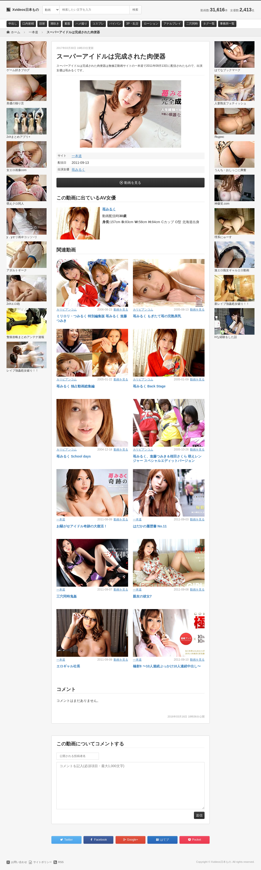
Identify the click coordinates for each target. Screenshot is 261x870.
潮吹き (54, 23)
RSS (61, 862)
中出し (12, 23)
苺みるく (78, 170)
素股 (67, 23)
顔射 (42, 23)
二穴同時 (192, 23)
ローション (151, 23)
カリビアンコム (66, 309)
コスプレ (98, 23)
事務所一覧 (227, 23)
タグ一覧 (209, 23)
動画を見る (132, 183)
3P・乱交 (132, 23)
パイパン (115, 23)
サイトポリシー (42, 862)
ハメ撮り (81, 23)
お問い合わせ (19, 862)
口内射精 (28, 23)
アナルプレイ (172, 23)
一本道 (77, 156)
